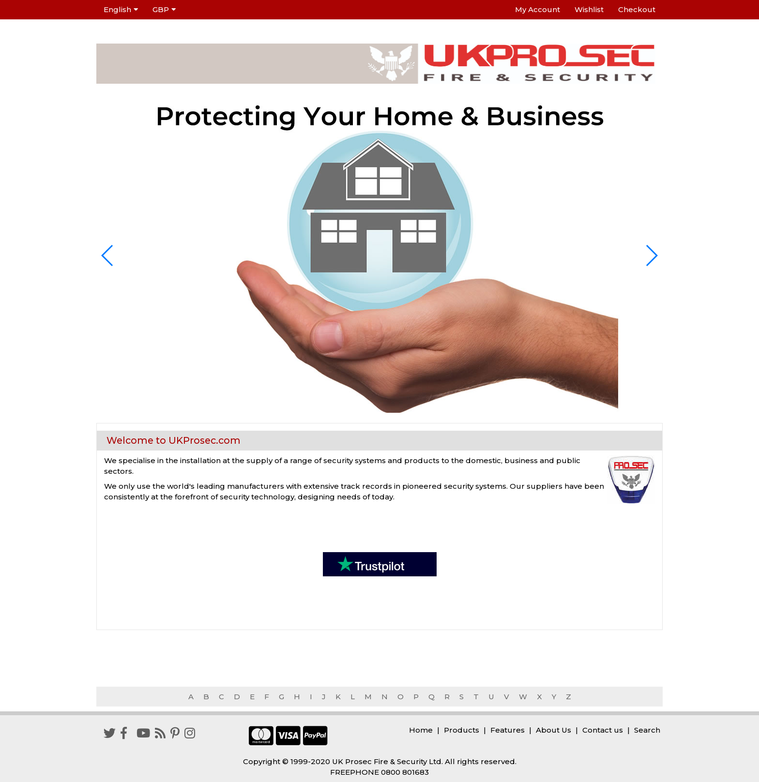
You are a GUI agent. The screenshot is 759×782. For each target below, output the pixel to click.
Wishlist (589, 9)
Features (507, 730)
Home (421, 730)
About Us (553, 730)
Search (647, 730)
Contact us (602, 730)
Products (461, 730)
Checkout (636, 9)
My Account (537, 9)
